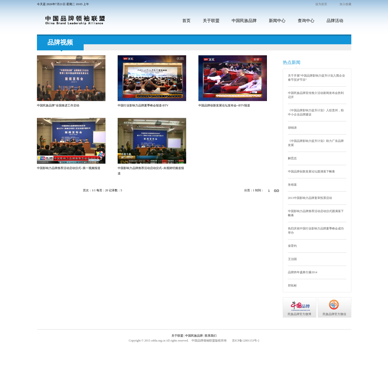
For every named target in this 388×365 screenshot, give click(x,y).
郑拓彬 (292, 285)
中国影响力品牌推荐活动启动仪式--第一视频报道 (69, 168)
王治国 (292, 259)
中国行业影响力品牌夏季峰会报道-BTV (143, 105)
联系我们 (211, 335)
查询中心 (306, 20)
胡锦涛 (292, 127)
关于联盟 (211, 20)
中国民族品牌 (244, 20)
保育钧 (292, 246)
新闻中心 (277, 20)
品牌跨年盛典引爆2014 (302, 272)
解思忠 (292, 158)
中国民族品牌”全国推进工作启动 (58, 105)
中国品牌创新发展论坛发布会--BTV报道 (224, 105)
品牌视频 (60, 42)
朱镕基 (292, 184)
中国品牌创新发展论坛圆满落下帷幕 (311, 171)
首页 (186, 20)
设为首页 (321, 4)
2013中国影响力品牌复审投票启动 (310, 198)
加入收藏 (345, 4)
